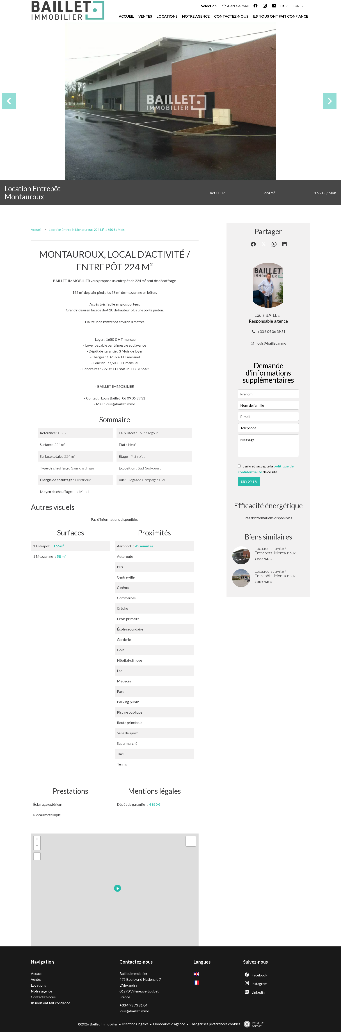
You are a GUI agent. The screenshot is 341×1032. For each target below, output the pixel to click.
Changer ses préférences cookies (215, 1024)
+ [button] (36, 839)
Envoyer (249, 481)
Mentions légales (135, 1024)
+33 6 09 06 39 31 (271, 331)
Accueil (36, 229)
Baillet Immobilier (133, 973)
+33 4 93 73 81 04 (133, 1005)
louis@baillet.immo (271, 343)
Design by (252, 1024)
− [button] (36, 846)
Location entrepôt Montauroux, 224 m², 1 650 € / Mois (87, 229)
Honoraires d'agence (169, 1024)
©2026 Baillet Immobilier (98, 1024)
